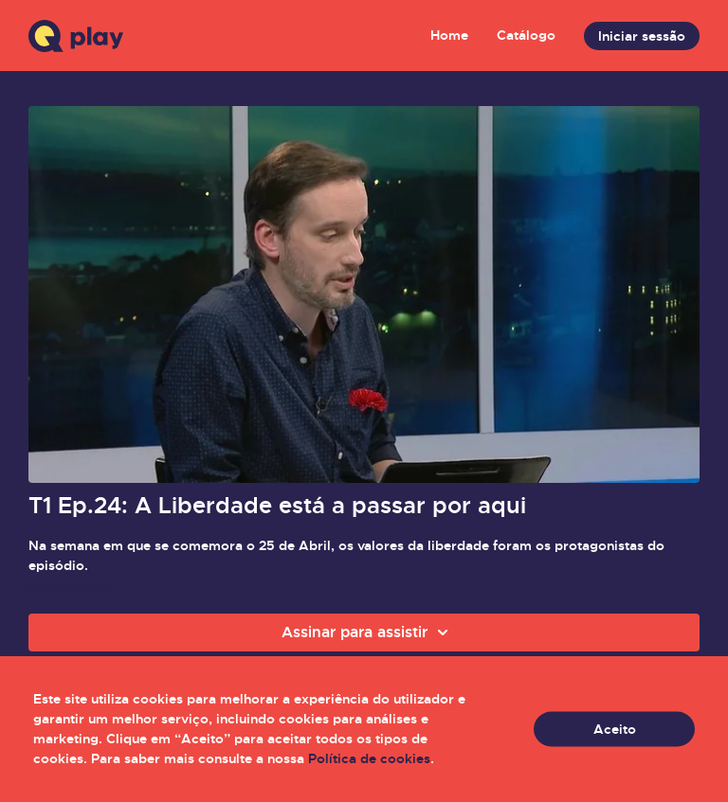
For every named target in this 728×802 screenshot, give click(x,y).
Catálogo (526, 35)
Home (449, 35)
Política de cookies (369, 758)
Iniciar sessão (641, 36)
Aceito (614, 729)
